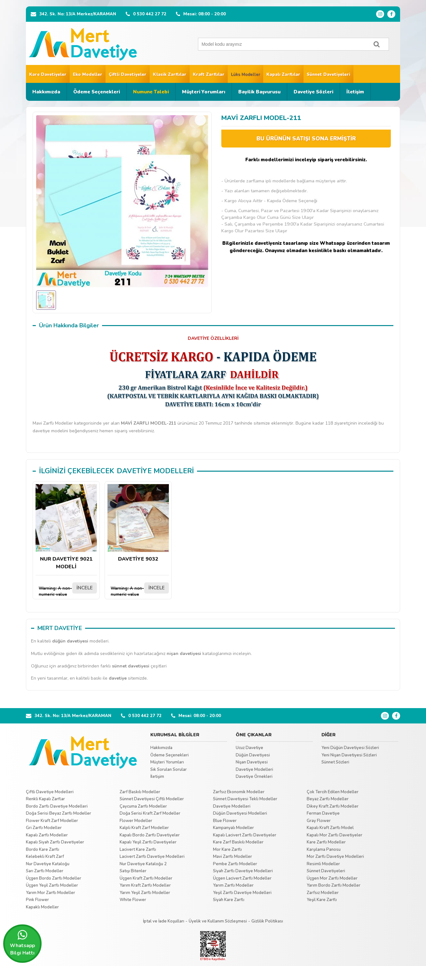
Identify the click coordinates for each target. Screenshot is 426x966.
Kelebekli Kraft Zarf (45, 856)
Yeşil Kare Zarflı (322, 900)
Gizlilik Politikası (267, 921)
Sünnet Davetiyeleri (328, 74)
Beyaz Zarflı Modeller (328, 799)
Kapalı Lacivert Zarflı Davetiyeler (244, 835)
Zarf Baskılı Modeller (140, 792)
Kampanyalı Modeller (233, 828)
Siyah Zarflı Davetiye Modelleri (243, 871)
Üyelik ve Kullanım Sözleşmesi (218, 921)
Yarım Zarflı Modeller (233, 885)
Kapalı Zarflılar (283, 74)
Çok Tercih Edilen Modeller (333, 792)
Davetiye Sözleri (313, 92)
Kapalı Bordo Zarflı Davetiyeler (150, 835)
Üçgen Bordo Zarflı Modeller (53, 878)
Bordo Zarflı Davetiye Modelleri (57, 806)
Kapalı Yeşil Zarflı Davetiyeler (148, 842)
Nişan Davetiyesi (252, 762)
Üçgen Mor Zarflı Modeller (332, 878)
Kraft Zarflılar (209, 74)
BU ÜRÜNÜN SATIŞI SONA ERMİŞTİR (306, 138)
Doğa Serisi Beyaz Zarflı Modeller (58, 813)
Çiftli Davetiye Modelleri (50, 792)
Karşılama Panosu (324, 849)
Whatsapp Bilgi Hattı (22, 942)
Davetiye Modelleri (254, 769)
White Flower (133, 900)
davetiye (118, 678)
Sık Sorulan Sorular (168, 769)
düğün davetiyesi (70, 641)
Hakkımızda (46, 92)
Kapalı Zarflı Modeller (47, 835)
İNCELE (84, 588)
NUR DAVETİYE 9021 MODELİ (66, 527)
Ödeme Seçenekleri (96, 92)
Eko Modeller (87, 74)
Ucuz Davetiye (249, 748)
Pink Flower (37, 900)
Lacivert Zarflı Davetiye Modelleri (152, 856)
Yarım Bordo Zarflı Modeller (333, 885)
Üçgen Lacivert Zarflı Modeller (242, 878)
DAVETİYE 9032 (138, 523)
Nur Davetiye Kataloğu (47, 864)
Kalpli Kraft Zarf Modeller (144, 828)
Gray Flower (319, 821)
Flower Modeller (136, 821)
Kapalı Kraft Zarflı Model (330, 828)
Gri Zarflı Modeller (44, 828)
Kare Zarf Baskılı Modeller (238, 842)
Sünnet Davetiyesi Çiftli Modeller (152, 799)
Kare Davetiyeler (48, 74)
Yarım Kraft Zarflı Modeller (145, 885)
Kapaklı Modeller (42, 907)
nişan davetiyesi (184, 654)
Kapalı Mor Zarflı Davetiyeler (334, 835)
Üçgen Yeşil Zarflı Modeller (52, 885)
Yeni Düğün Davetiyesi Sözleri (350, 748)
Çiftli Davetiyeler (127, 74)
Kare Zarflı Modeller (326, 842)
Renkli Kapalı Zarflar (45, 799)
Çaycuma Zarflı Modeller (143, 806)
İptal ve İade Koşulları (163, 921)
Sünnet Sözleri (335, 762)
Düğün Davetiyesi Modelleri (240, 813)
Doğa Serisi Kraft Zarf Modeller (150, 813)
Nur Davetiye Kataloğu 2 (143, 864)
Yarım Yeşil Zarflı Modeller (145, 893)
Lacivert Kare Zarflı (138, 849)
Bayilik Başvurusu (259, 92)
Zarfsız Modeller (323, 893)
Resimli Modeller (323, 864)
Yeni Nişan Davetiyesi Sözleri (349, 755)
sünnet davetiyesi (130, 666)
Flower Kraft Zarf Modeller (52, 821)
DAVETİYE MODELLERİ (155, 471)
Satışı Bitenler (133, 871)
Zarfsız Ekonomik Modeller (238, 792)
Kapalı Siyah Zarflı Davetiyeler (55, 842)
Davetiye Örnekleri (254, 776)
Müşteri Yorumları (203, 92)
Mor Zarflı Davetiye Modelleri (335, 856)
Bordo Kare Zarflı (42, 849)
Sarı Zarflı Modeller (44, 871)
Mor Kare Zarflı (227, 849)
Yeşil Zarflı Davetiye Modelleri (242, 893)
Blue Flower (225, 821)
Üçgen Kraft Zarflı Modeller (146, 878)
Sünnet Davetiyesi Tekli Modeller (245, 799)
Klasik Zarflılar (169, 74)
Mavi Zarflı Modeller (232, 856)
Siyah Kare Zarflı (228, 900)
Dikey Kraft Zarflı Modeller (333, 806)
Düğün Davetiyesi (253, 755)
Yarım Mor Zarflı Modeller (50, 893)
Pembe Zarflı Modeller (235, 864)
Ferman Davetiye (323, 813)
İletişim (355, 92)
